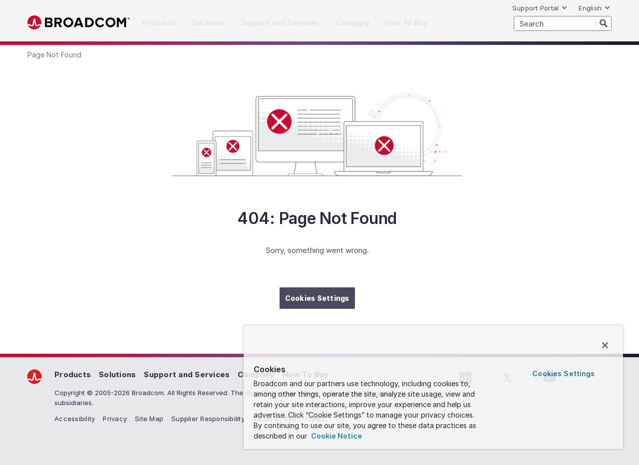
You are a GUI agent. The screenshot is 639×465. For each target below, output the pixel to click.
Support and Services (187, 374)
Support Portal (540, 8)
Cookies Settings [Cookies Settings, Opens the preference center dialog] (563, 373)
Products (72, 374)
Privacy (115, 419)
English (595, 8)
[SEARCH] (562, 23)
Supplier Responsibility (208, 419)
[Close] (605, 345)
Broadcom (78, 22)
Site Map (149, 419)
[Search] (603, 22)
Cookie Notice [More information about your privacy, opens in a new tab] (336, 436)
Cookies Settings (317, 298)
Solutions (117, 374)
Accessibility (74, 419)
